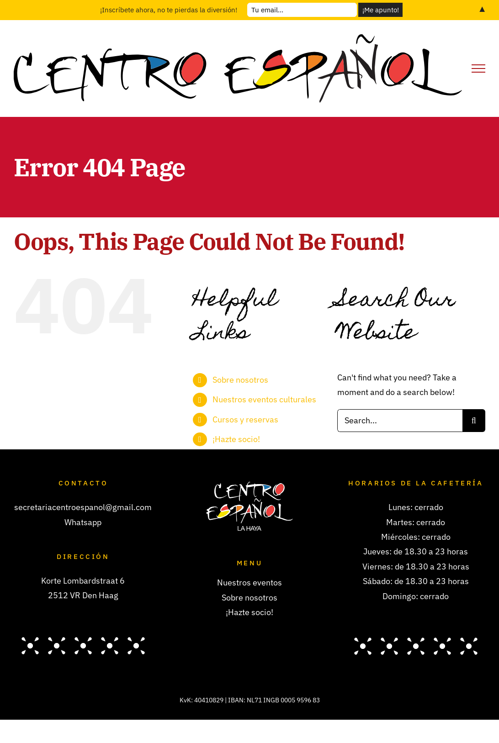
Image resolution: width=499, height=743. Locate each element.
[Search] (473, 420)
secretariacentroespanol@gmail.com (83, 507)
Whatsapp (82, 522)
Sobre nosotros (240, 379)
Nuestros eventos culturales (264, 399)
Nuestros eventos (249, 582)
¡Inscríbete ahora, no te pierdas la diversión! (168, 9)
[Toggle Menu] (478, 68)
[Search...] (399, 420)
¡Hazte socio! (236, 439)
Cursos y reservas (245, 419)
